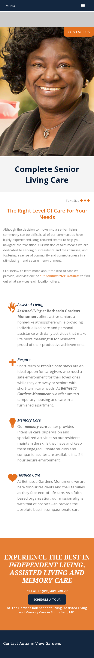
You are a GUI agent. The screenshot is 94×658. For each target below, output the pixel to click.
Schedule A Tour (47, 599)
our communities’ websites (59, 276)
